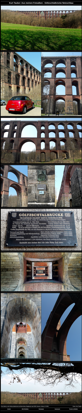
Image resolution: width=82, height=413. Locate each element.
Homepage (41, 409)
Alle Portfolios (25, 409)
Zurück (9, 409)
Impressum (57, 409)
